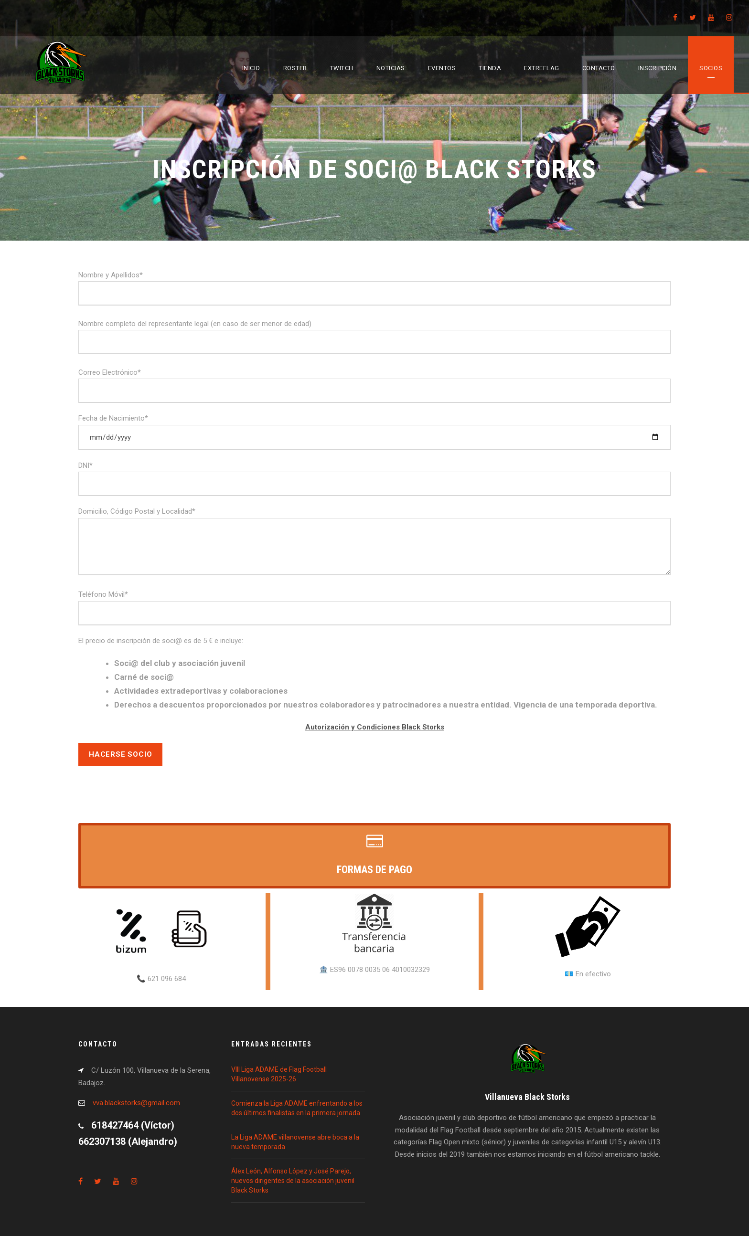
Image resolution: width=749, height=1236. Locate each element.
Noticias (390, 68)
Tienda (490, 68)
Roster (295, 68)
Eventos (442, 68)
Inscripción (657, 68)
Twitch (341, 68)
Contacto (598, 68)
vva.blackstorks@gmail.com (136, 1103)
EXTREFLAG (541, 68)
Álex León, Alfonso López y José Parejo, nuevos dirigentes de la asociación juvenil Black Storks (292, 1180)
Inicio (251, 68)
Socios (710, 68)
